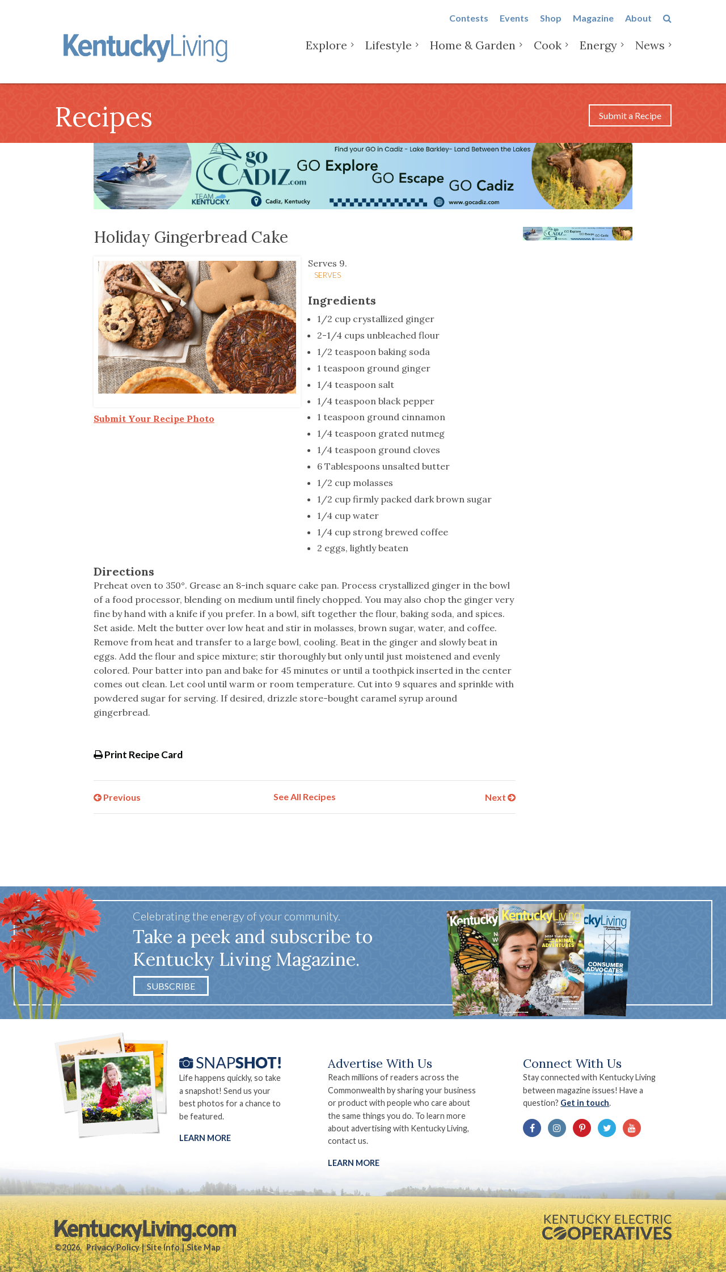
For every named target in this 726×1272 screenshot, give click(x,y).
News (650, 56)
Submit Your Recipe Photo (154, 418)
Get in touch (584, 1103)
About (638, 29)
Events (514, 29)
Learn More (205, 1138)
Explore (326, 56)
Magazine (593, 29)
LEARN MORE (353, 1163)
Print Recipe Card (138, 754)
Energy (598, 56)
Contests (468, 29)
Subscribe (171, 986)
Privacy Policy (113, 1247)
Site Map (203, 1247)
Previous (117, 796)
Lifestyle (388, 56)
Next (500, 796)
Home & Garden (473, 56)
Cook (548, 56)
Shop (551, 29)
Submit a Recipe (630, 115)
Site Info (163, 1247)
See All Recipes (304, 796)
